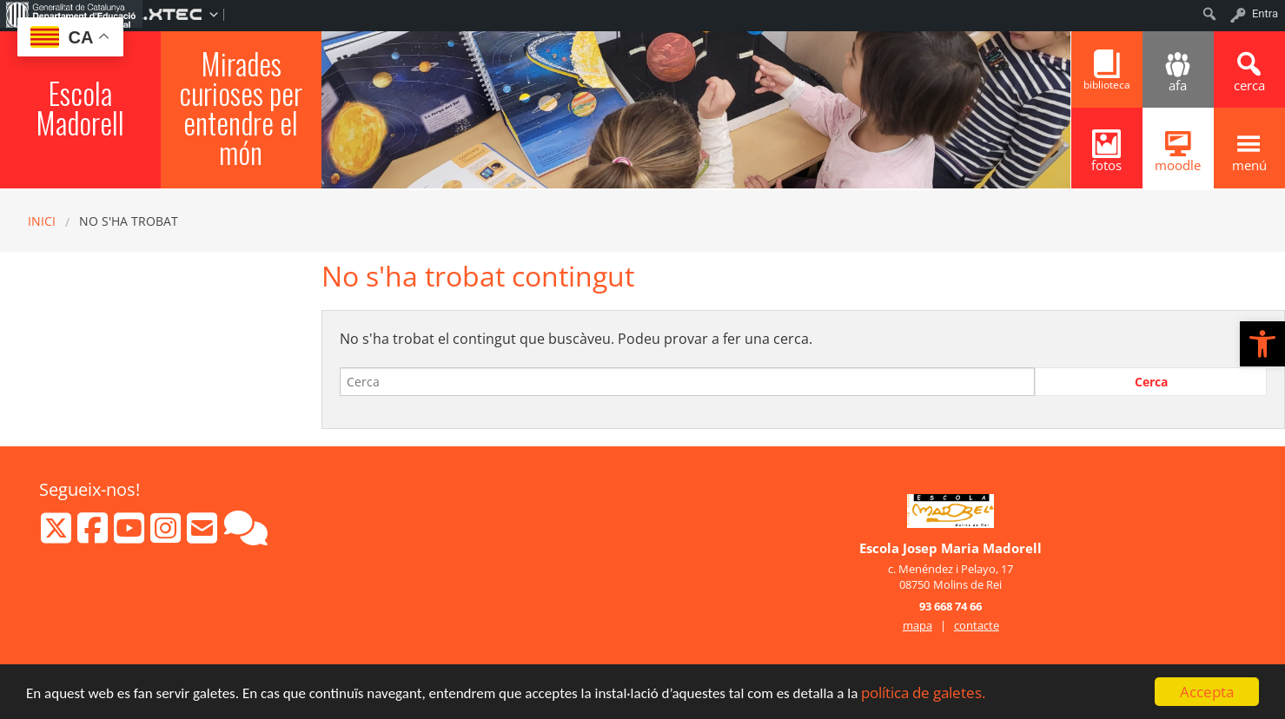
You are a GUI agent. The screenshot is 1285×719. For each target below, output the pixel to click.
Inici (42, 221)
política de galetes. (923, 694)
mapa (917, 625)
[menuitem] (71, 14)
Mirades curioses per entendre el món (240, 107)
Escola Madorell (80, 107)
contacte (976, 625)
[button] (1262, 343)
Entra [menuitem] (1265, 13)
